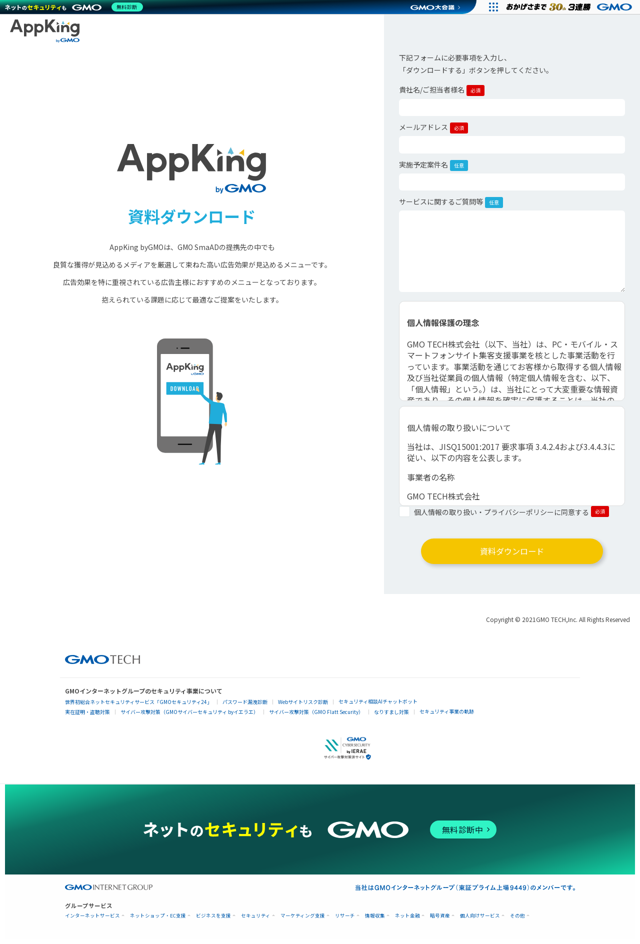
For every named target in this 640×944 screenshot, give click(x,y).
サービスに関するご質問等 (451, 202)
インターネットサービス (92, 921)
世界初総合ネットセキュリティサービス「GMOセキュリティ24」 (138, 706)
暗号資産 (440, 921)
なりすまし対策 (391, 716)
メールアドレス (433, 128)
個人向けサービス (480, 921)
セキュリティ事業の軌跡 (447, 716)
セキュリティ (255, 921)
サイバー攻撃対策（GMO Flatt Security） (316, 716)
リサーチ (345, 921)
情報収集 (375, 921)
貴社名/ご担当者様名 (441, 90)
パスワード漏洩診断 (245, 706)
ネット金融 (407, 921)
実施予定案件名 (433, 165)
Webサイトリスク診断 (303, 706)
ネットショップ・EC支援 (158, 921)
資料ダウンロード (512, 553)
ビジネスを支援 (213, 921)
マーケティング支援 (302, 921)
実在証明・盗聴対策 (87, 716)
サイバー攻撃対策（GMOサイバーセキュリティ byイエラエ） (189, 716)
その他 (517, 921)
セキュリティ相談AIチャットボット (378, 706)
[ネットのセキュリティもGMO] (76, 7)
